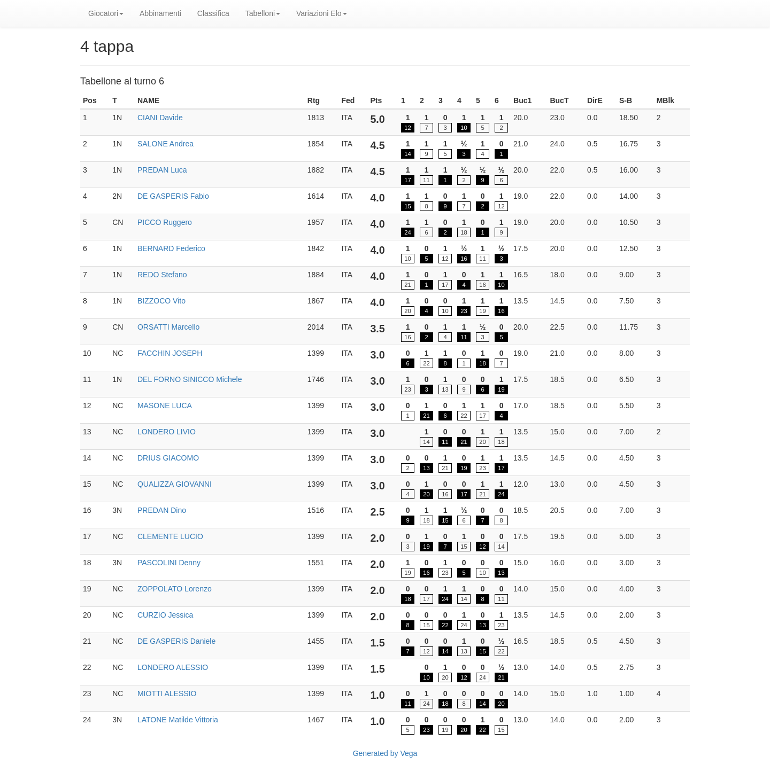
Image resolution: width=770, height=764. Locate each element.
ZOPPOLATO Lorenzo (174, 588)
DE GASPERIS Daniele (176, 641)
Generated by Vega (385, 753)
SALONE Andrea (165, 143)
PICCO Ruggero (164, 222)
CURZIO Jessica (165, 615)
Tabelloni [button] (262, 13)
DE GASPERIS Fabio (173, 196)
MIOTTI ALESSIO (166, 693)
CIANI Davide (160, 117)
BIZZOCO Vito (161, 301)
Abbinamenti (160, 13)
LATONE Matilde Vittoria (177, 719)
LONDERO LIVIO (166, 431)
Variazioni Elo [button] (321, 13)
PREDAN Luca (162, 170)
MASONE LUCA (164, 405)
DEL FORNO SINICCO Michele (189, 379)
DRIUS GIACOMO (168, 458)
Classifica (213, 13)
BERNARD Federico (171, 248)
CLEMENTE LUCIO (170, 536)
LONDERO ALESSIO (172, 667)
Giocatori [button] (106, 13)
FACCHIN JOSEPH (169, 353)
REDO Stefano (162, 274)
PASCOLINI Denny (169, 562)
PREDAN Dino (161, 510)
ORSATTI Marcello (168, 327)
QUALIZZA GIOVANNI (174, 484)
